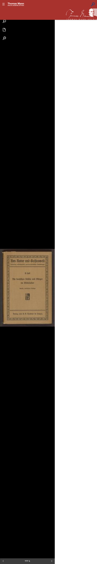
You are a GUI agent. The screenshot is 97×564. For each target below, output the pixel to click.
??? (15, 4)
